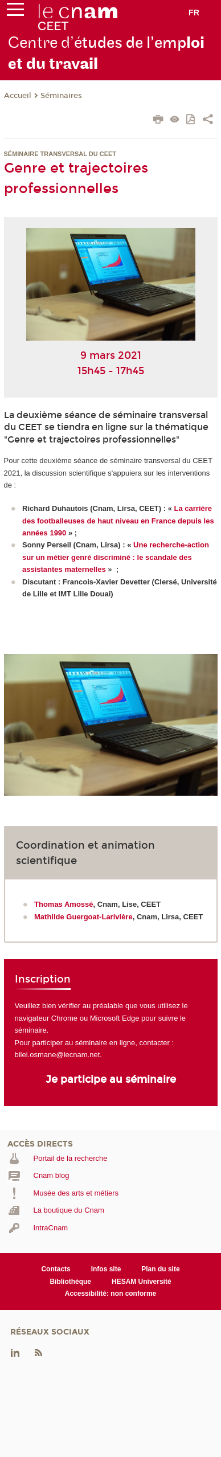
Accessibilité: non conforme (111, 1294)
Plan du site (160, 1269)
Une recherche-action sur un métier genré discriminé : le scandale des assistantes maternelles (115, 557)
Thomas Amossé (63, 904)
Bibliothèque (70, 1282)
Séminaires (61, 95)
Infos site (106, 1269)
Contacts (55, 1269)
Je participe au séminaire (111, 1079)
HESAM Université (141, 1282)
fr (194, 12)
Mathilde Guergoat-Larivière (83, 916)
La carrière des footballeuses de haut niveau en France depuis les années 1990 (118, 520)
